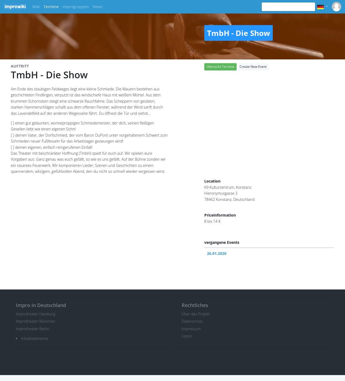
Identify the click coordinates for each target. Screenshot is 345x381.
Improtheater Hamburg (36, 313)
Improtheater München (36, 321)
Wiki (36, 6)
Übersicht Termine (220, 66)
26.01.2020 (216, 253)
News (98, 6)
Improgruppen (76, 6)
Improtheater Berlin (32, 328)
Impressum (191, 328)
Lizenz (187, 336)
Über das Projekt (196, 313)
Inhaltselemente (35, 338)
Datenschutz (192, 321)
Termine (51, 6)
